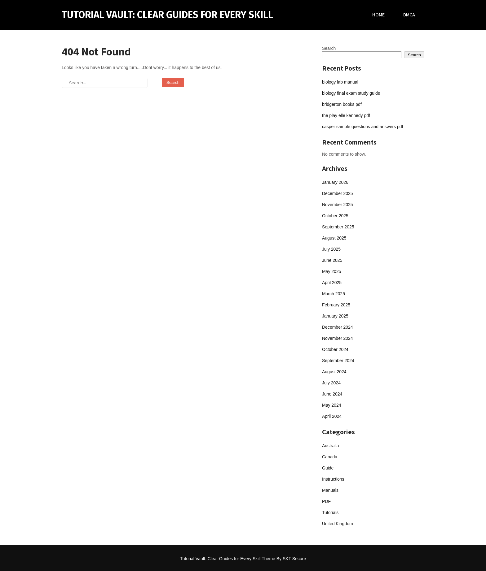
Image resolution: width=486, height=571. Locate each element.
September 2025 (338, 226)
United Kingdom (337, 523)
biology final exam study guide (351, 93)
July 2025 (331, 249)
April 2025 (332, 282)
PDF (326, 501)
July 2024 (331, 382)
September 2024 (338, 360)
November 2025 (337, 204)
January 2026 (335, 182)
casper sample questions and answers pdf (362, 126)
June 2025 (332, 260)
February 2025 (336, 304)
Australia (330, 445)
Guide (328, 467)
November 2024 (337, 338)
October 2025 (335, 215)
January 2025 (335, 316)
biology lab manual (340, 82)
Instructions (333, 479)
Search (329, 48)
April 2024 (332, 416)
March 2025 (333, 293)
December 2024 (337, 327)
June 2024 (332, 393)
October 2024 (335, 349)
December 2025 (337, 193)
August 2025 (334, 238)
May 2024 (331, 405)
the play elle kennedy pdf (346, 115)
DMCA (409, 14)
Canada (329, 456)
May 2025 (331, 271)
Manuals (330, 490)
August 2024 (334, 371)
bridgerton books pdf (342, 104)
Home (378, 14)
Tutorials (330, 512)
